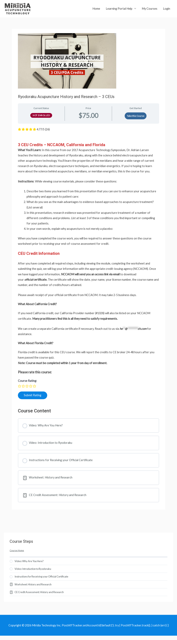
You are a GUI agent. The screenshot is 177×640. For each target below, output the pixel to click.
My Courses (149, 10)
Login (166, 10)
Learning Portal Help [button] (119, 10)
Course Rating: (27, 383)
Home (96, 10)
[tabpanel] (88, 267)
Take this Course (135, 119)
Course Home (17, 553)
